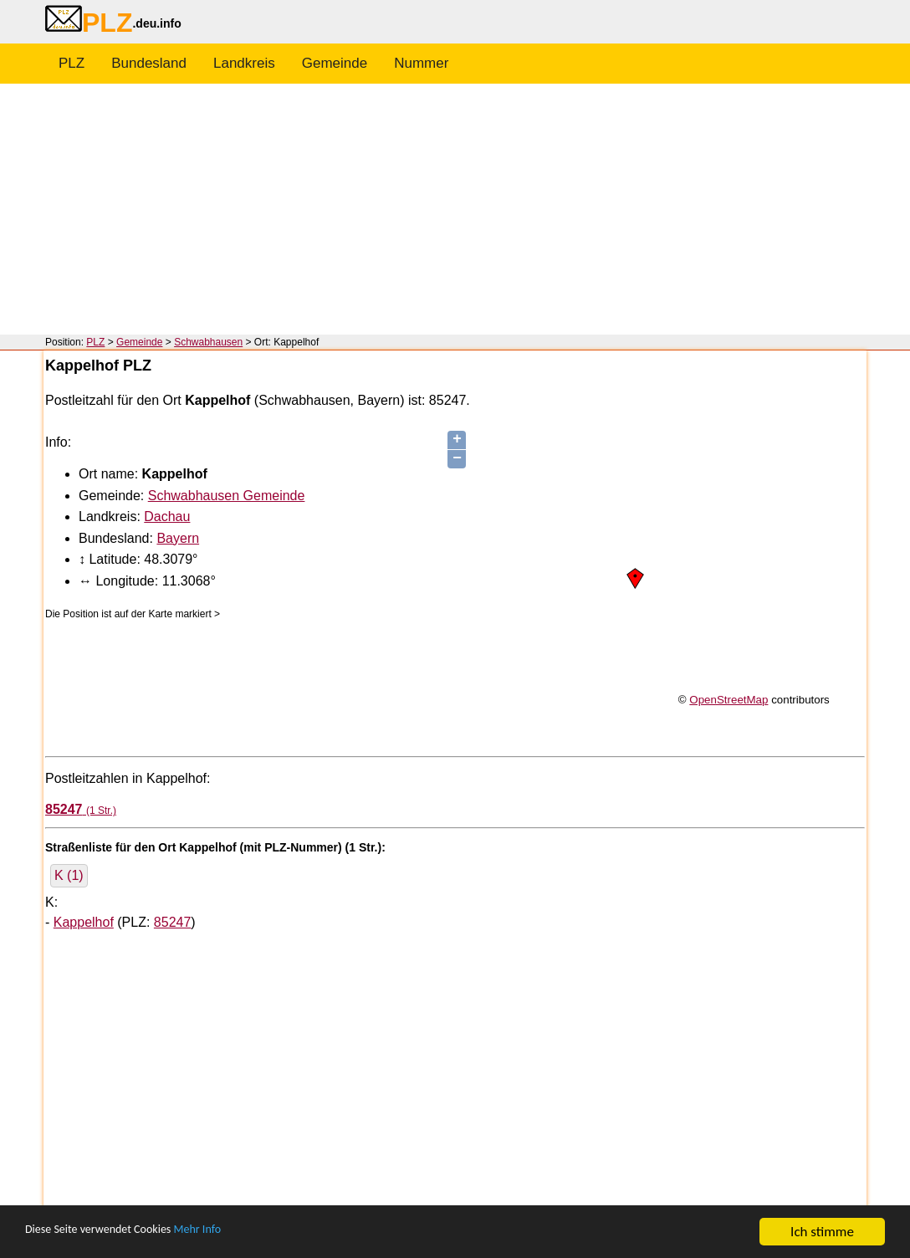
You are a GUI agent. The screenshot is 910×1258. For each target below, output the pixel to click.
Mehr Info (234, 1233)
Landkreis (244, 63)
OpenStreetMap (728, 699)
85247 (173, 922)
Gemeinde (334, 63)
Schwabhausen (208, 342)
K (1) (69, 875)
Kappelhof (84, 922)
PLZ (71, 63)
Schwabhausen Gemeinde (226, 495)
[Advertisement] (455, 209)
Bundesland (149, 63)
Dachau (167, 516)
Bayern (177, 538)
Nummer (421, 63)
